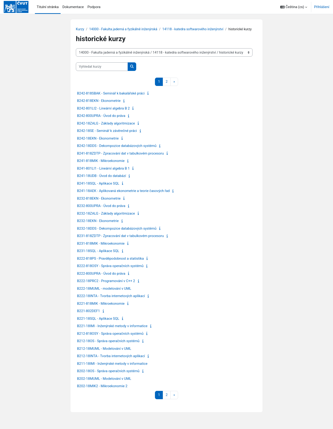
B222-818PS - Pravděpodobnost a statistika (110, 264)
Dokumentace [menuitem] (73, 7)
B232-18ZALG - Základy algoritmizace (106, 219)
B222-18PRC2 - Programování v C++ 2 (106, 286)
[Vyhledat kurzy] (102, 72)
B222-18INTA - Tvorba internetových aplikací (111, 301)
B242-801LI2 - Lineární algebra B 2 (103, 114)
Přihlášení (321, 7)
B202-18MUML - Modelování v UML (104, 384)
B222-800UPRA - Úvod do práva (101, 279)
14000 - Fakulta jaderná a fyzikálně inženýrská (124, 29)
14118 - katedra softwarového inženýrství (197, 29)
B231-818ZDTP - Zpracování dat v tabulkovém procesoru (120, 241)
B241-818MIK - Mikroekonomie (101, 166)
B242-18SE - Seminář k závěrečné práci (107, 136)
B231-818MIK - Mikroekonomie (101, 249)
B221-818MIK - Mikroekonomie (101, 309)
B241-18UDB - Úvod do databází (101, 181)
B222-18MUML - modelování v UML (104, 294)
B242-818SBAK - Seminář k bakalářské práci (111, 99)
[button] (293, 7)
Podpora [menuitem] (93, 7)
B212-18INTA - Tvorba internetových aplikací (111, 361)
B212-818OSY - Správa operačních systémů (110, 339)
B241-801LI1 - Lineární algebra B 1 (103, 174)
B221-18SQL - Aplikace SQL (98, 324)
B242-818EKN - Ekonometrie (99, 106)
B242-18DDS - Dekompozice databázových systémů (116, 151)
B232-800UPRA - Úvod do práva (101, 211)
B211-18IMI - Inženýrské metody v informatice (112, 369)
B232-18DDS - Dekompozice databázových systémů (116, 234)
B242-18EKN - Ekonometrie (98, 144)
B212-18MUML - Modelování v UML (104, 354)
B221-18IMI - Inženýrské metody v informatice (112, 331)
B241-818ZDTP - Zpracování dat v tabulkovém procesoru (120, 159)
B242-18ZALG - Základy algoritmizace (106, 129)
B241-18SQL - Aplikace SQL (98, 189)
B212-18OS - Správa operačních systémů (108, 346)
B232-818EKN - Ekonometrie (99, 204)
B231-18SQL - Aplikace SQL (98, 256)
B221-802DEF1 (88, 316)
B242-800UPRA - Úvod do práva (101, 121)
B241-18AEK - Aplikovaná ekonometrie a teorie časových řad (123, 196)
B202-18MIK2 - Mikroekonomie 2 (102, 391)
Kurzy (80, 29)
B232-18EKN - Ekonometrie (98, 226)
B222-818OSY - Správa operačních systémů (110, 271)
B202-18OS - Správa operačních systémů (108, 376)
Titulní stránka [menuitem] (48, 7)
